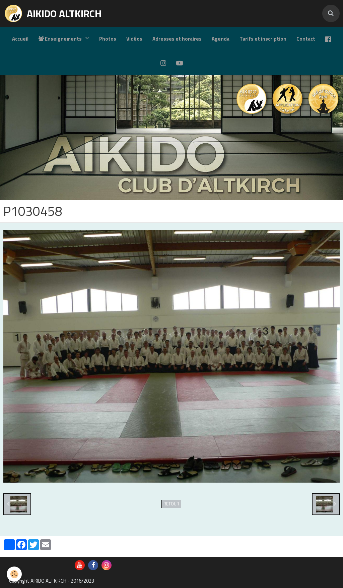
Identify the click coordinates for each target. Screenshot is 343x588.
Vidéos (134, 39)
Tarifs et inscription (262, 39)
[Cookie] (14, 574)
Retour (171, 504)
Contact (305, 39)
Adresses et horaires (177, 39)
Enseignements (61, 39)
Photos (107, 39)
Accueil (20, 39)
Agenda (220, 39)
